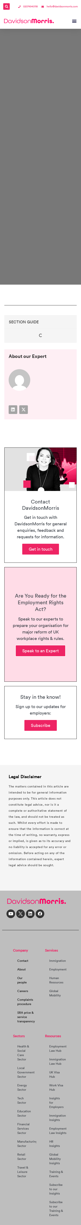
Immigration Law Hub (57, 1061)
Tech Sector (21, 1100)
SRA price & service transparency (26, 1017)
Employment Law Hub (58, 1048)
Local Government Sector (26, 1072)
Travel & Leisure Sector (22, 1172)
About (21, 969)
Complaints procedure (25, 1002)
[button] (6, 6)
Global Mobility (55, 993)
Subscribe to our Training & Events (56, 1208)
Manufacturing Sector (26, 1144)
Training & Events (56, 1174)
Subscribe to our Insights (56, 1189)
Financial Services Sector (23, 1128)
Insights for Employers (56, 1102)
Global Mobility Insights (55, 1159)
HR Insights (54, 1144)
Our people (22, 980)
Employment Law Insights (58, 1131)
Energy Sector (22, 1087)
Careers (22, 991)
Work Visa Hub (56, 1087)
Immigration (57, 961)
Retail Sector (21, 1157)
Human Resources (56, 980)
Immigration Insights (57, 1118)
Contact (22, 961)
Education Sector (24, 1113)
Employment (58, 969)
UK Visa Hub (54, 1074)
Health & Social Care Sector (23, 1052)
